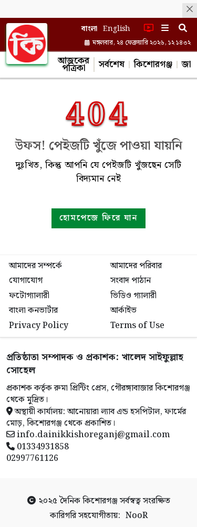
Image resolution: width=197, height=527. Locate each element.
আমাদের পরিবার (136, 265)
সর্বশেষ (112, 64)
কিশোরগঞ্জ (153, 64)
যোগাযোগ (26, 280)
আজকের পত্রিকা (73, 64)
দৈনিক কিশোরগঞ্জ (88, 501)
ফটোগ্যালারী (29, 295)
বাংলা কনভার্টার (33, 310)
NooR (137, 516)
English (116, 29)
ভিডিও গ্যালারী (133, 295)
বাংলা (89, 29)
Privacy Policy (38, 325)
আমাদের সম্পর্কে (35, 265)
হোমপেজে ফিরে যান (98, 218)
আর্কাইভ (123, 310)
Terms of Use (137, 325)
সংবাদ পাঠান (130, 280)
